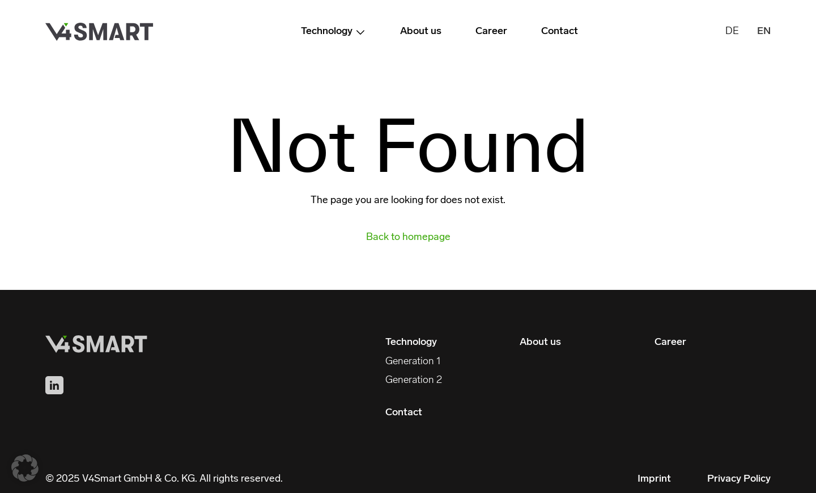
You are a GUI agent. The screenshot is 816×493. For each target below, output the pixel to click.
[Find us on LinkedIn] (54, 385)
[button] (25, 468)
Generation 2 (413, 380)
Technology (333, 32)
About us (420, 31)
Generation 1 (413, 361)
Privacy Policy (739, 479)
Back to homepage (408, 238)
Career (491, 31)
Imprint (654, 479)
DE (732, 31)
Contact (559, 31)
